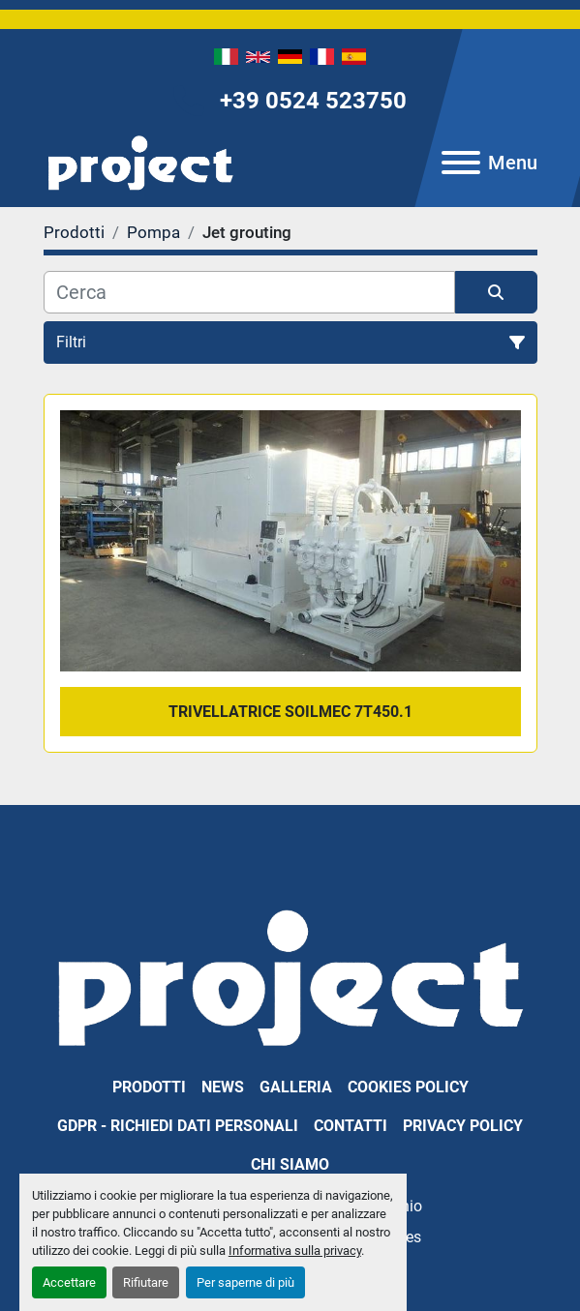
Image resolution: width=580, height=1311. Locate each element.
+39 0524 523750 (313, 100)
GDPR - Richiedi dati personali (177, 1126)
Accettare (69, 1282)
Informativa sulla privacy (295, 1250)
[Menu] (461, 162)
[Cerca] (249, 292)
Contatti (350, 1126)
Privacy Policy (463, 1126)
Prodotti (149, 1087)
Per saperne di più (245, 1282)
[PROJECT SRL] (290, 976)
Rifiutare (145, 1282)
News (222, 1087)
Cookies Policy (408, 1087)
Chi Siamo (290, 1164)
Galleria (295, 1087)
